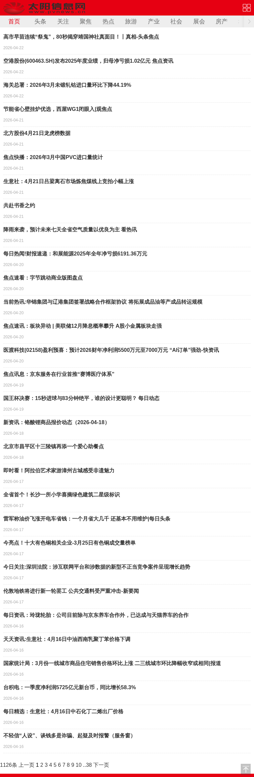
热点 (108, 21)
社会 (176, 21)
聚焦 (86, 21)
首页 (14, 21)
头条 (40, 21)
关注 (63, 21)
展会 (199, 21)
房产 (222, 21)
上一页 (26, 765)
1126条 (8, 765)
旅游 (131, 21)
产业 (154, 21)
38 (89, 765)
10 (79, 765)
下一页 (101, 765)
